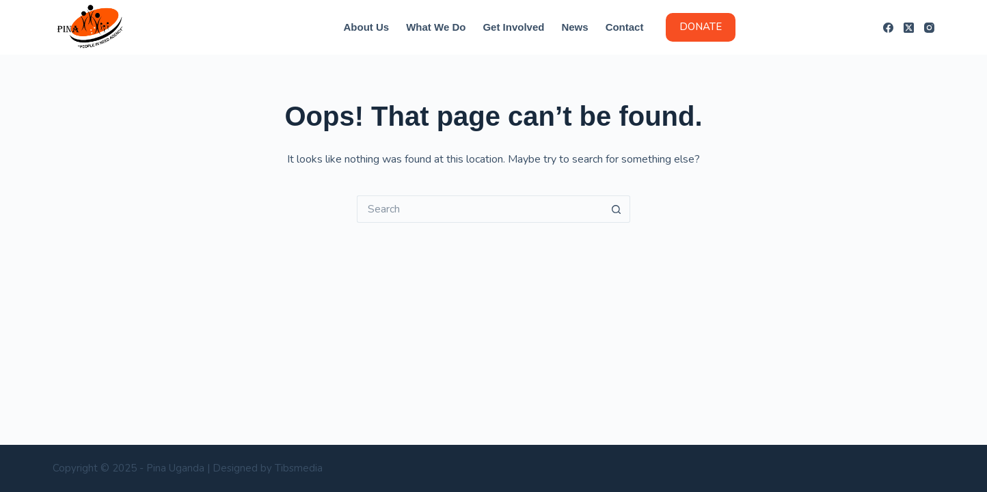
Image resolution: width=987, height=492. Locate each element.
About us (367, 27)
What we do (435, 27)
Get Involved (513, 27)
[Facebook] (888, 28)
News (574, 27)
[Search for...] (480, 209)
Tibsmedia (299, 468)
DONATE (700, 26)
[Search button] (616, 209)
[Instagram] (929, 28)
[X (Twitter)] (909, 28)
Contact (625, 27)
